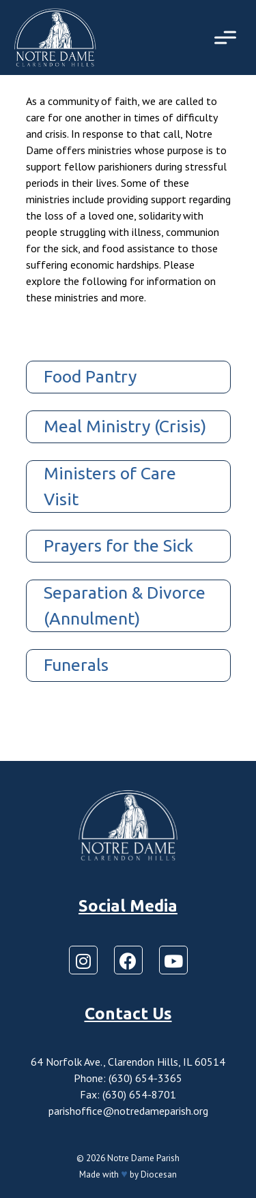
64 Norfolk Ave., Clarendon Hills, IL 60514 (128, 1061)
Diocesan (159, 1174)
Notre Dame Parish (143, 1158)
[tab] (128, 377)
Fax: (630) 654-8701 (128, 1094)
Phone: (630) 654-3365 (128, 1078)
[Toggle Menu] (225, 37)
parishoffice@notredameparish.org (128, 1111)
